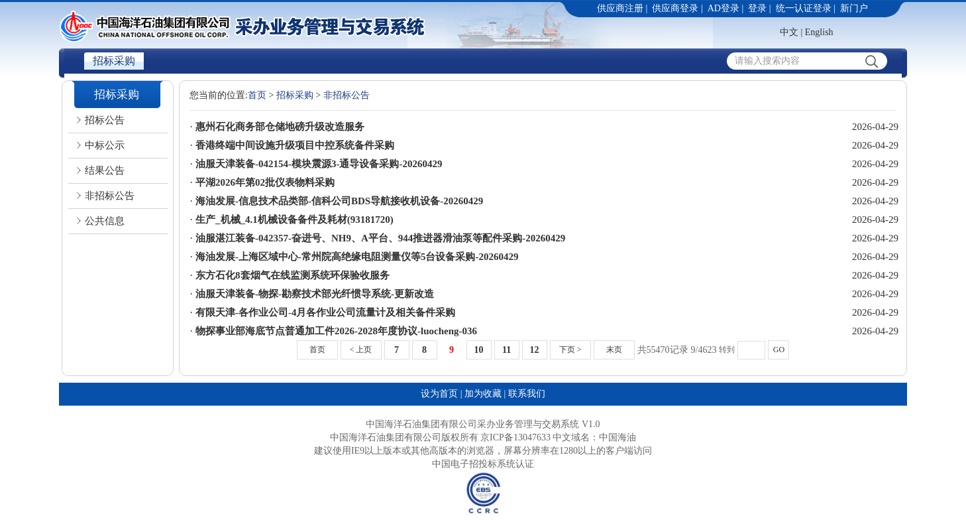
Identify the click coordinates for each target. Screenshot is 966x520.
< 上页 (361, 349)
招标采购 (114, 60)
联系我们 (526, 394)
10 (479, 350)
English (819, 32)
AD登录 (723, 8)
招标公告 (105, 120)
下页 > (570, 349)
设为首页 (439, 394)
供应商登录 (675, 8)
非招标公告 (109, 195)
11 (506, 350)
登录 (757, 8)
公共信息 (105, 221)
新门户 (854, 8)
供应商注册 (620, 8)
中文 (789, 32)
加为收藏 (483, 394)
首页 (257, 95)
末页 (614, 349)
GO (778, 349)
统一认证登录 (804, 8)
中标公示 (105, 145)
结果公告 (105, 170)
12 (534, 350)
